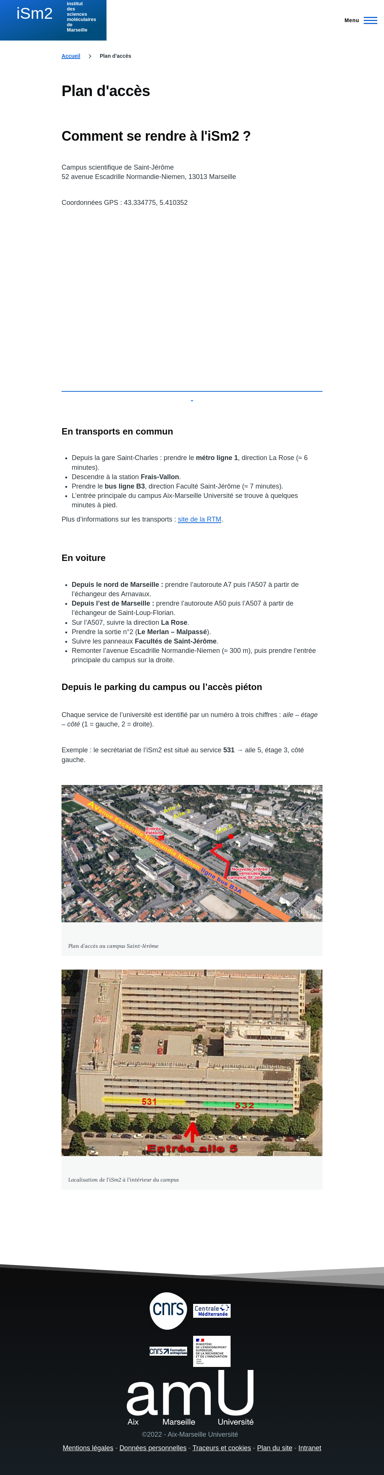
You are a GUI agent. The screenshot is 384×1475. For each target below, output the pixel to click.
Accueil (71, 56)
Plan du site (274, 1448)
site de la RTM (199, 519)
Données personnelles (152, 1448)
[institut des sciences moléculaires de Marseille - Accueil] (53, 17)
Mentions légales (88, 1448)
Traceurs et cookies (221, 1448)
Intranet (309, 1448)
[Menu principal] (359, 20)
